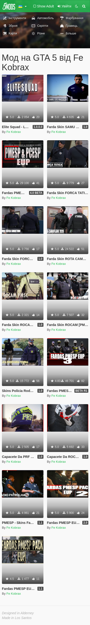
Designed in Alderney (18, 613)
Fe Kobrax (13, 132)
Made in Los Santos (17, 618)
